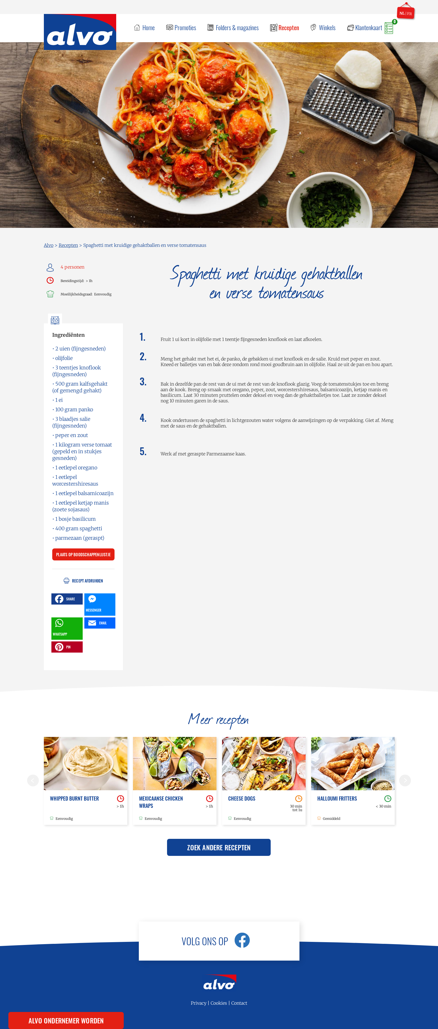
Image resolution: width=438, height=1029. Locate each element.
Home (148, 27)
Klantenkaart (368, 27)
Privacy (198, 1003)
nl (402, 13)
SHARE (64, 599)
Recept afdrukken (87, 581)
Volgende (405, 780)
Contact (239, 1003)
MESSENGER (93, 602)
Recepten (288, 27)
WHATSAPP (60, 626)
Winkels (327, 27)
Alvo (48, 245)
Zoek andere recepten (219, 847)
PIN (62, 647)
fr (409, 13)
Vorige (33, 780)
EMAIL (97, 623)
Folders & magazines (237, 27)
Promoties (185, 27)
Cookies (219, 1003)
